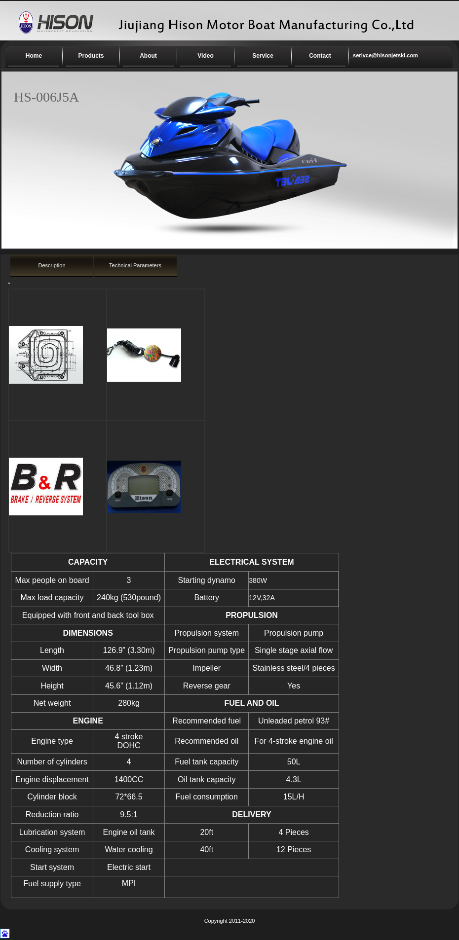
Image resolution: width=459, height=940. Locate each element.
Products (91, 55)
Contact (320, 55)
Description (51, 265)
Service (262, 55)
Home (34, 55)
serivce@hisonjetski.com (375, 55)
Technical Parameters (135, 265)
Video (205, 55)
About (148, 55)
